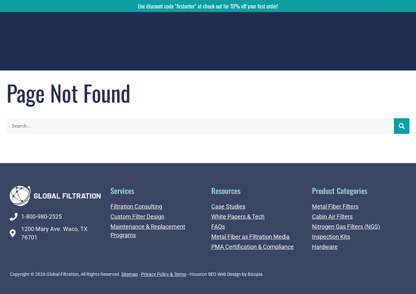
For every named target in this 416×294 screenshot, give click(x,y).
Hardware (325, 246)
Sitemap (129, 274)
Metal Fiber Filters (335, 206)
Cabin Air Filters (332, 216)
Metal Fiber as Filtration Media (250, 236)
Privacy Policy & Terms (163, 274)
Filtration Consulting (136, 206)
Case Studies (228, 206)
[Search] (402, 126)
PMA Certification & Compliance (252, 246)
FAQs (218, 226)
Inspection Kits (331, 236)
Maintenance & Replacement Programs (147, 230)
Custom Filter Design (137, 216)
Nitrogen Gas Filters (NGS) (346, 226)
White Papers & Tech (238, 216)
